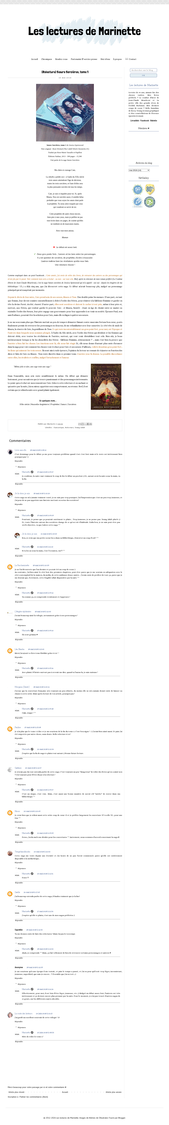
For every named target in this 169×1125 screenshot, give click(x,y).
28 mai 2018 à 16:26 (45, 989)
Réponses (22, 467)
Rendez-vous (61, 59)
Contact (132, 59)
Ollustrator (103, 1118)
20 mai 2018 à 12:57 (33, 768)
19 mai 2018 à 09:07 (45, 472)
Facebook (144, 120)
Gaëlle (17, 892)
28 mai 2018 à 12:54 (45, 949)
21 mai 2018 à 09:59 (45, 833)
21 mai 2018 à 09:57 (45, 790)
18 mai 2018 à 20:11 (41, 687)
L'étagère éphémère (23, 611)
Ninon (17, 811)
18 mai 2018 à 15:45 (36, 649)
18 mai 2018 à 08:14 (38, 450)
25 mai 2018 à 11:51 (45, 873)
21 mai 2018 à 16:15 (45, 547)
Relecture (69, 427)
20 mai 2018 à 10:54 (45, 749)
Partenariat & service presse (84, 59)
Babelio (153, 120)
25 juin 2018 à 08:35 (45, 1032)
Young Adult (80, 427)
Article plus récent (16, 1092)
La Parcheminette (22, 565)
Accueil (34, 59)
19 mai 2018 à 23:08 (32, 727)
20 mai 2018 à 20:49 (32, 811)
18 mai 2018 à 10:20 (42, 493)
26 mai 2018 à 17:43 (32, 892)
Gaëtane (18, 767)
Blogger (121, 1118)
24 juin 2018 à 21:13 (44, 1013)
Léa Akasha (19, 649)
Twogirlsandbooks (22, 851)
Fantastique (59, 427)
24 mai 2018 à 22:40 (42, 851)
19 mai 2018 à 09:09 (45, 515)
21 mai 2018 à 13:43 (49, 534)
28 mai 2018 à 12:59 (35, 967)
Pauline (18, 727)
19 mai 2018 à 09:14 (45, 630)
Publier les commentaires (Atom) (34, 1097)
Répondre (19, 461)
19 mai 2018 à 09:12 (45, 593)
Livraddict (134, 120)
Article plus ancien (113, 1092)
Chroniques (46, 59)
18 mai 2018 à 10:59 (41, 565)
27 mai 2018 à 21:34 (45, 911)
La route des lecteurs (23, 1013)
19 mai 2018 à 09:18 (45, 709)
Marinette (26, 471)
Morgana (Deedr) (22, 686)
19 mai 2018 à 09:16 (45, 668)
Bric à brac (105, 59)
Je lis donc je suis (22, 493)
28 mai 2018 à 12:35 (34, 930)
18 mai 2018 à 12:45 (43, 611)
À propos (117, 59)
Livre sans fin (20, 449)
